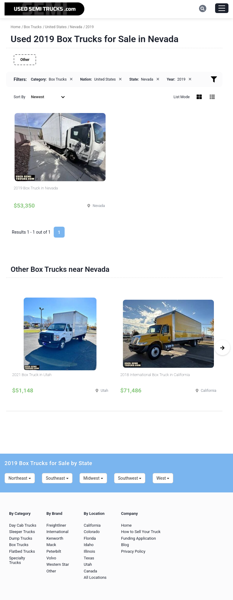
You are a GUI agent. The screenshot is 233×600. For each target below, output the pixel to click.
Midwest (93, 478)
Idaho (89, 544)
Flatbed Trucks (22, 551)
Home (126, 525)
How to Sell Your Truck (140, 531)
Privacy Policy (133, 551)
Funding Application (138, 538)
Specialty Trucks (17, 560)
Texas (89, 558)
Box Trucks (19, 544)
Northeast (19, 478)
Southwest (130, 478)
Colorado (92, 531)
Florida (90, 538)
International (57, 531)
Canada (90, 571)
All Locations (95, 577)
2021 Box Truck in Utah (32, 374)
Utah (88, 564)
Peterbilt (53, 551)
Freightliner (56, 525)
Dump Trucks (20, 538)
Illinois (89, 551)
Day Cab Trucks (22, 525)
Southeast (57, 478)
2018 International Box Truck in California (155, 374)
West (163, 478)
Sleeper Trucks (22, 531)
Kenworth (54, 538)
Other (24, 60)
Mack (51, 544)
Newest (48, 97)
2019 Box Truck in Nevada (36, 188)
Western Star (57, 564)
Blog (125, 544)
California (92, 525)
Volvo (51, 558)
